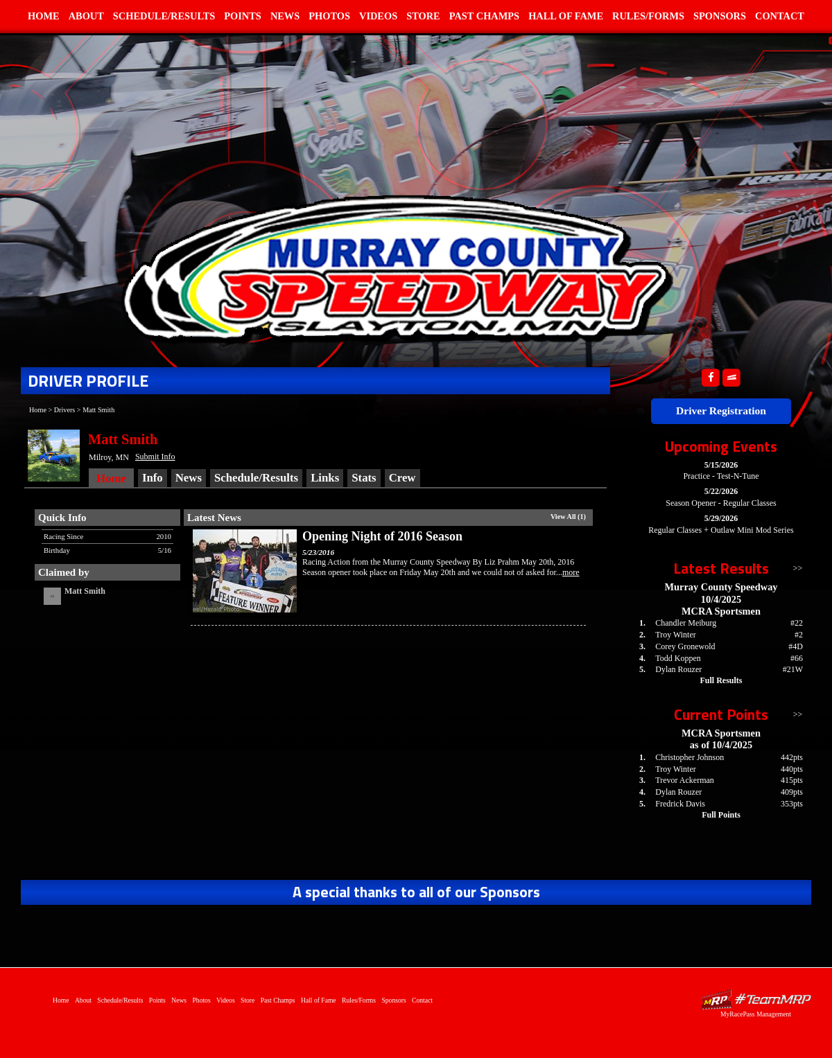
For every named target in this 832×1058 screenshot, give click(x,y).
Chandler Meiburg (685, 623)
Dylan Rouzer (678, 669)
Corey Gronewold (685, 646)
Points (242, 15)
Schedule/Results (164, 15)
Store (423, 15)
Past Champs (484, 15)
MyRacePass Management (755, 1014)
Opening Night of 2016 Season (382, 536)
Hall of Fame (565, 15)
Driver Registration (721, 410)
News (285, 15)
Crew (402, 477)
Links (325, 477)
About (86, 15)
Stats (364, 477)
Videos (378, 15)
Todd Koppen (677, 658)
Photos (329, 15)
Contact (779, 15)
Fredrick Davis (680, 804)
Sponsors (719, 15)
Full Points (721, 815)
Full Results (721, 680)
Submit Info (155, 456)
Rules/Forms (648, 15)
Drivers (65, 410)
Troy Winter (675, 635)
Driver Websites (755, 999)
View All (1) (568, 516)
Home (44, 15)
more (571, 572)
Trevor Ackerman (684, 780)
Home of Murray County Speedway (396, 267)
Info (152, 477)
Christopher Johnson (689, 757)
